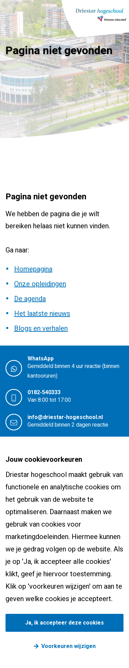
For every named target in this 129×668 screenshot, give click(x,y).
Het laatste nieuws (42, 314)
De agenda (30, 299)
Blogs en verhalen (41, 328)
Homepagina (33, 269)
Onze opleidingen (40, 284)
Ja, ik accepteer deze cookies (64, 623)
